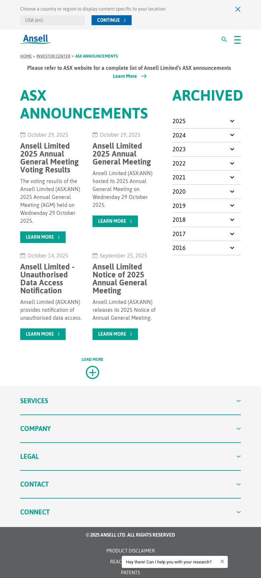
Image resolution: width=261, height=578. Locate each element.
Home (26, 56)
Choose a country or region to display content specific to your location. (93, 9)
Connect (130, 512)
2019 (179, 205)
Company (130, 428)
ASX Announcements (96, 56)
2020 (179, 191)
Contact (130, 484)
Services (130, 401)
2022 (179, 163)
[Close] (238, 9)
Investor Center (53, 56)
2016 (179, 247)
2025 (179, 121)
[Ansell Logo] (35, 39)
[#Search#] (224, 39)
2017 (179, 233)
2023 (179, 149)
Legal (130, 456)
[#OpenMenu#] (237, 39)
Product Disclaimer (130, 551)
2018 (179, 219)
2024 (179, 135)
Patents (130, 572)
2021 (179, 177)
